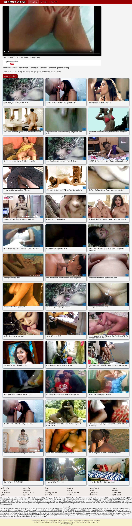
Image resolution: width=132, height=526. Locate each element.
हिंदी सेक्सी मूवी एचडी (12, 510)
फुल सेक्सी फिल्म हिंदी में (124, 498)
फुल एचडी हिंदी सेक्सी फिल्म (55, 498)
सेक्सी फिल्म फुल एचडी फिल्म (78, 501)
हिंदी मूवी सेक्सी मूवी (40, 513)
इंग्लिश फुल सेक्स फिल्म (5, 498)
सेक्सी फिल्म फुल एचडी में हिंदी (104, 501)
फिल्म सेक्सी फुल (33, 498)
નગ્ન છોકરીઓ (117, 515)
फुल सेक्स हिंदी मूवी (114, 498)
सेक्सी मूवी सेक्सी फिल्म (110, 513)
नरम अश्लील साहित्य (23, 68)
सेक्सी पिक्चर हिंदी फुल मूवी (57, 501)
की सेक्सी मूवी (8, 515)
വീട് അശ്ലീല (86, 508)
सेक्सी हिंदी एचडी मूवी (69, 512)
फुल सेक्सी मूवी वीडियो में (13, 499)
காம (71, 515)
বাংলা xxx (32, 510)
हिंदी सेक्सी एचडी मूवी (61, 510)
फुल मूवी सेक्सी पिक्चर (78, 498)
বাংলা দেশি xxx (37, 508)
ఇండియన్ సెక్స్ (9, 516)
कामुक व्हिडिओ (30, 508)
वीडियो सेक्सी (21, 510)
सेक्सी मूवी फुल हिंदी (49, 513)
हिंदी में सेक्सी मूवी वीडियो (123, 512)
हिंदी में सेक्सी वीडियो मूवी (9, 513)
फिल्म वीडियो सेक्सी (113, 508)
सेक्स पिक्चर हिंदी (32, 516)
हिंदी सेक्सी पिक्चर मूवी (89, 510)
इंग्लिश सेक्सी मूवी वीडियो (76, 508)
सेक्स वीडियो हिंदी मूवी (96, 512)
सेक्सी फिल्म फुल (68, 501)
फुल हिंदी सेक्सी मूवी (123, 499)
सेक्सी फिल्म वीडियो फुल (24, 503)
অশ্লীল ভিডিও (36, 512)
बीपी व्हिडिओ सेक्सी (40, 515)
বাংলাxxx (60, 508)
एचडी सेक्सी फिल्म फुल (16, 498)
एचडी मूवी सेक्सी (20, 512)
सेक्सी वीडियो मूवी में (113, 512)
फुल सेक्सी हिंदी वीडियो (82, 499)
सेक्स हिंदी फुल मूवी (63, 68)
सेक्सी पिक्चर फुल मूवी (33, 501)
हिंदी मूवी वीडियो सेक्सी (41, 516)
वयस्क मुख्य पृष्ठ (33, 2)
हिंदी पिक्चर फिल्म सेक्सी (101, 515)
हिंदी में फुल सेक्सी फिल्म (121, 513)
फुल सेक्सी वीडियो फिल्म (35, 499)
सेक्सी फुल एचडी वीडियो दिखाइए (85, 503)
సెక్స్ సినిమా (48, 515)
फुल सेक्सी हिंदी (55, 499)
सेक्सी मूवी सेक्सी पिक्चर (69, 513)
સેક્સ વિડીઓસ (125, 515)
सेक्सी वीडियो (3, 516)
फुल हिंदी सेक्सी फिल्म (114, 499)
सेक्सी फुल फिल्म (96, 503)
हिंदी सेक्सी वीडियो (99, 510)
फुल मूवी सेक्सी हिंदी (88, 498)
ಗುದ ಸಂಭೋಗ (104, 512)
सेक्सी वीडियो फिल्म (49, 512)
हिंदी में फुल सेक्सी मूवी (59, 513)
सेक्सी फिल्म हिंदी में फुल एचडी (71, 503)
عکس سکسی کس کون (109, 510)
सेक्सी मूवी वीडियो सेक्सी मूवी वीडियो (96, 513)
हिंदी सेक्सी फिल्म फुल (14, 1)
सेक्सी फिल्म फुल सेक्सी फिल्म (11, 503)
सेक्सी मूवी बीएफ (55, 515)
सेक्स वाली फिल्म (9, 508)
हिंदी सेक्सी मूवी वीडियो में (17, 515)
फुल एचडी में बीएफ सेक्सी (43, 498)
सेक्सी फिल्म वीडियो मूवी (64, 515)
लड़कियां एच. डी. (34, 68)
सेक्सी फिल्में (25, 516)
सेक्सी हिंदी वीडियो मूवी (59, 512)
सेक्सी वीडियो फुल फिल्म (20, 513)
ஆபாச (75, 515)
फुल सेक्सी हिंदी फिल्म (64, 499)
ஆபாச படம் (91, 515)
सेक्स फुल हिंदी (15, 501)
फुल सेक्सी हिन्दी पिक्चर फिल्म (94, 499)
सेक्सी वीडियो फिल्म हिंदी (103, 508)
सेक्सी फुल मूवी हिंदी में (127, 503)
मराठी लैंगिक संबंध (18, 516)
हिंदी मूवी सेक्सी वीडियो (52, 508)
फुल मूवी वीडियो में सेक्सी (67, 498)
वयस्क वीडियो (43, 2)
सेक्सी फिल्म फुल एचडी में (91, 501)
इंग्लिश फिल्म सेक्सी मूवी (40, 510)
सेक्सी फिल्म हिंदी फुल (35, 503)
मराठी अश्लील (124, 510)
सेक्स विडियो (81, 510)
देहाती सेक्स (88, 512)
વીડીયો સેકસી (93, 508)
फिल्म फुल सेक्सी (25, 498)
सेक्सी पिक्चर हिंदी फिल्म (82, 515)
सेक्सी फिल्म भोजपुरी (11, 512)
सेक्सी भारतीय (52, 68)
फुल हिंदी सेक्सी (105, 499)
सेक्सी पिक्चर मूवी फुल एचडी (44, 501)
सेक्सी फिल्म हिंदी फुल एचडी (46, 503)
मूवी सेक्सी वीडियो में (28, 512)
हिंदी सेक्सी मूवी (110, 515)
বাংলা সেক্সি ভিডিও (51, 510)
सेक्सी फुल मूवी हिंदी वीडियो (6, 504)
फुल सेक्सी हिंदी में (73, 499)
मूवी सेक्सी (42, 512)
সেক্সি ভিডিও (27, 510)
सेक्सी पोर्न (118, 510)
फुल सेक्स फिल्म (96, 498)
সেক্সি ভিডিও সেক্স (22, 508)
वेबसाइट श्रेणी (53, 2)
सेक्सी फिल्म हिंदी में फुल (58, 503)
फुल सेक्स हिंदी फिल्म (105, 498)
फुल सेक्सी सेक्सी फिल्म (46, 499)
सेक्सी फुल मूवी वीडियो (116, 503)
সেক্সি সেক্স (2, 508)
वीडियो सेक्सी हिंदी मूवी (80, 512)
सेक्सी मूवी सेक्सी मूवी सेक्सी (29, 515)
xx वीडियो (15, 508)
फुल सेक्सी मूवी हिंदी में (24, 499)
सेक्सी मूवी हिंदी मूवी (122, 508)
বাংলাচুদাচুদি (3, 512)
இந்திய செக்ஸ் (67, 508)
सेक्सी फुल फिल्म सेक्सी (106, 503)
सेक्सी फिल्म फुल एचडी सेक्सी (117, 501)
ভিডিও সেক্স (44, 508)
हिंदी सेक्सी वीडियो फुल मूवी (72, 510)
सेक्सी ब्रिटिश (44, 68)
